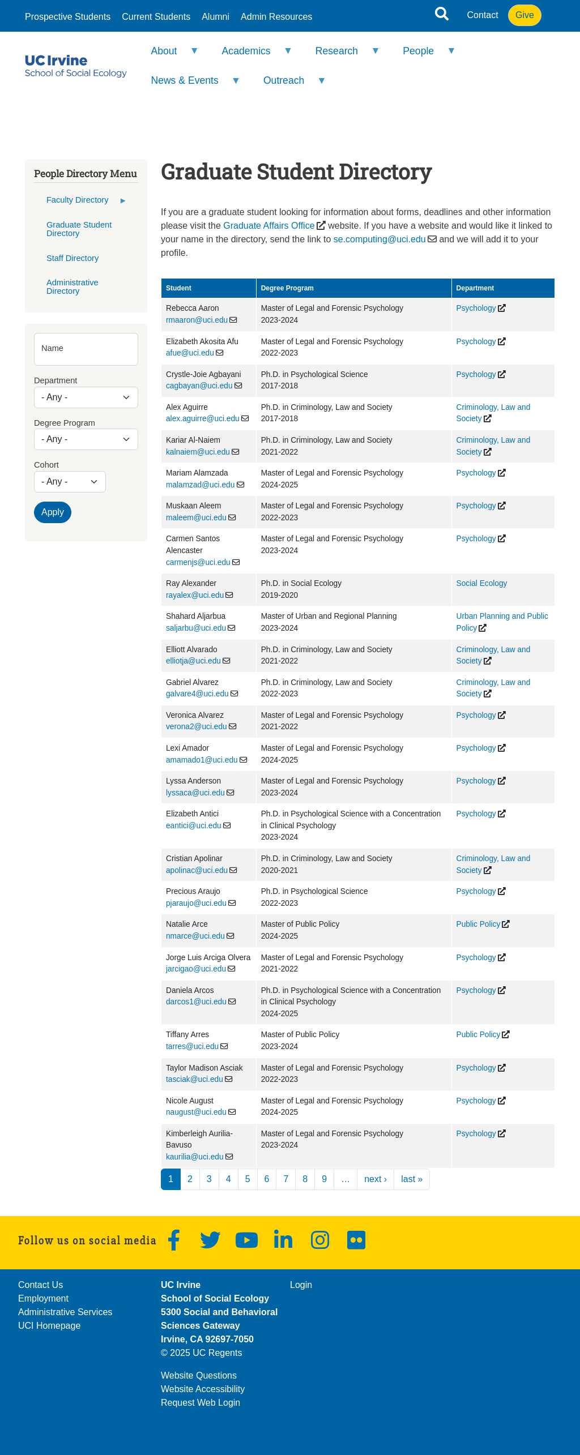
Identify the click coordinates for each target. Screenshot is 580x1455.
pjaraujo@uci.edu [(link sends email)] (196, 903)
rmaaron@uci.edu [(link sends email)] (197, 320)
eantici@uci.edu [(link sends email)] (193, 825)
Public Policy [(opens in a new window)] (479, 924)
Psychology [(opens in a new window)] (476, 308)
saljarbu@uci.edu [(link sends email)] (196, 628)
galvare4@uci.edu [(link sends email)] (197, 694)
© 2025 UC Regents (201, 1353)
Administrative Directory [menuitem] (72, 287)
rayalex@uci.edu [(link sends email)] (195, 595)
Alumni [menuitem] (215, 17)
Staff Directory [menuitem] (72, 258)
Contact (482, 15)
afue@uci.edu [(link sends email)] (190, 353)
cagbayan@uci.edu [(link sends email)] (199, 386)
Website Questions (199, 1375)
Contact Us (40, 1285)
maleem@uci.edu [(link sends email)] (196, 517)
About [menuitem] (167, 55)
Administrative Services (65, 1312)
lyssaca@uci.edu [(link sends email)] (195, 793)
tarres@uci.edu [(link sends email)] (192, 1046)
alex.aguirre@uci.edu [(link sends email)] (203, 418)
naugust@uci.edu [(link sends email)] (196, 1112)
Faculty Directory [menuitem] (80, 203)
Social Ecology (482, 583)
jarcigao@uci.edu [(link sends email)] (196, 969)
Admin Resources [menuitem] (276, 17)
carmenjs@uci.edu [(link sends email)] (198, 562)
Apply (52, 512)
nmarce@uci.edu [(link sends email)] (195, 936)
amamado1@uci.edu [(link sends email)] (202, 760)
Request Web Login (200, 1402)
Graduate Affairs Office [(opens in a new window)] (268, 225)
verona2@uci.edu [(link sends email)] (196, 726)
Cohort (46, 464)
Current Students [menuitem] (156, 17)
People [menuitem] (422, 55)
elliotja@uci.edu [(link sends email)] (193, 661)
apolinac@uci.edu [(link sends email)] (197, 870)
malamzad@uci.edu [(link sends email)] (200, 485)
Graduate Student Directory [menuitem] (79, 229)
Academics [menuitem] (250, 55)
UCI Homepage (49, 1325)
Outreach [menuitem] (288, 85)
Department (55, 380)
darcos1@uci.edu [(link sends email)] (196, 1002)
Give (524, 15)
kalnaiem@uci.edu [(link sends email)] (198, 452)
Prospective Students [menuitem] (67, 17)
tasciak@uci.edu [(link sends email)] (194, 1079)
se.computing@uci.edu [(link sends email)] (380, 239)
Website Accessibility (203, 1389)
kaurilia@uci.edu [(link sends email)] (195, 1157)
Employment (43, 1298)
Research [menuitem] (340, 55)
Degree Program (64, 422)
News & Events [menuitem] (188, 85)
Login (301, 1285)
